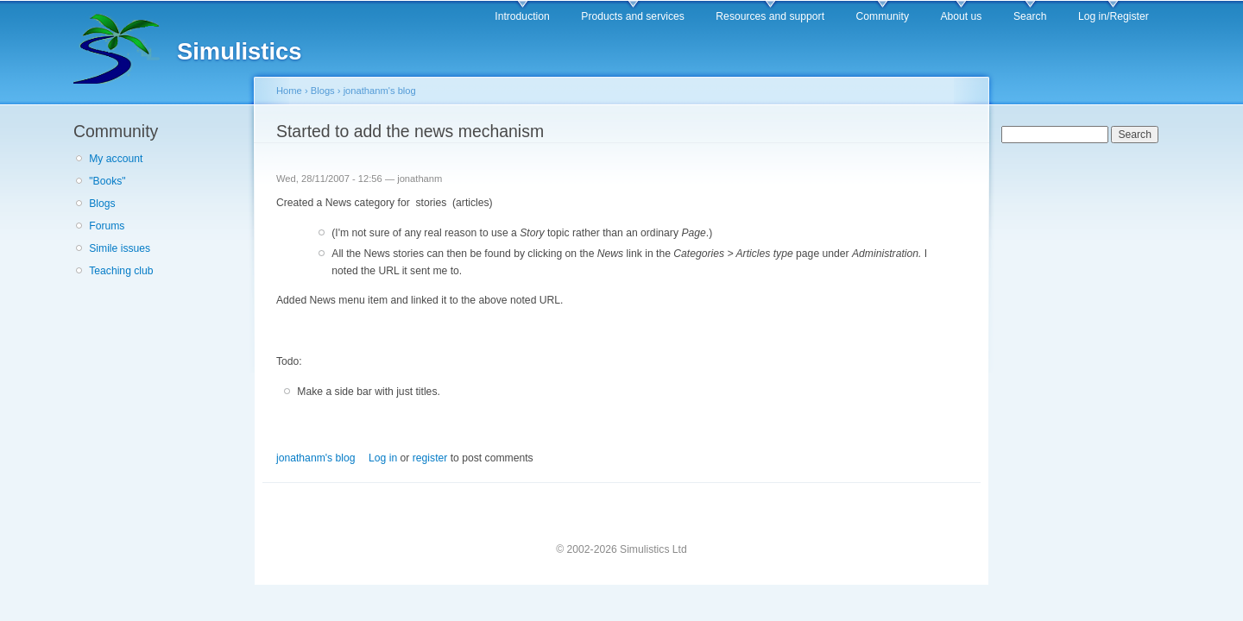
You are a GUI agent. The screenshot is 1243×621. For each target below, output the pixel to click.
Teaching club (121, 271)
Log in (383, 458)
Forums (106, 226)
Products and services (633, 16)
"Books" (107, 181)
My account (115, 159)
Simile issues (119, 248)
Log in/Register (1113, 16)
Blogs (102, 204)
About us (960, 16)
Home (289, 90)
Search (1030, 16)
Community (882, 16)
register (430, 458)
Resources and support (770, 16)
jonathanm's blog (380, 90)
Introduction (522, 16)
